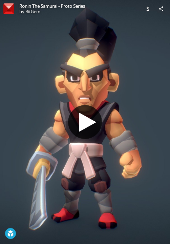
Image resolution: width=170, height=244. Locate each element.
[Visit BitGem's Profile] (8, 8)
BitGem (32, 11)
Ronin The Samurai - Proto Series (52, 6)
